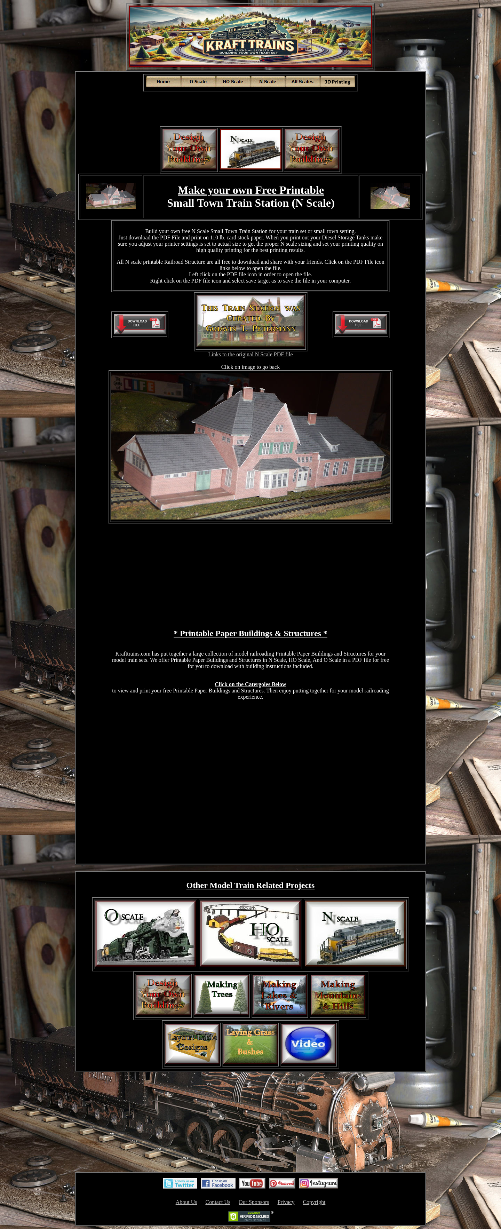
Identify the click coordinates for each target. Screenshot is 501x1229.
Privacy (286, 1202)
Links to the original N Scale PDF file (250, 354)
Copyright (314, 1202)
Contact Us (217, 1202)
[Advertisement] (250, 108)
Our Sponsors (254, 1202)
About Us (186, 1202)
